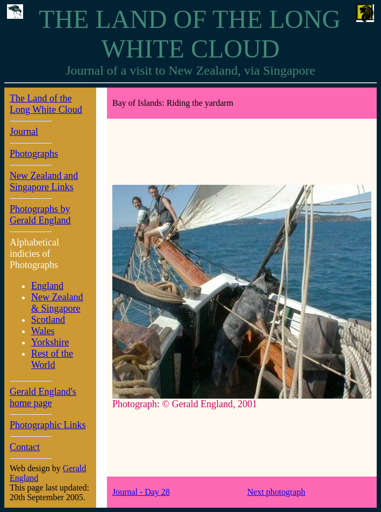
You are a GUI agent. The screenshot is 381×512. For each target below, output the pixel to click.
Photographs (34, 153)
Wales (43, 331)
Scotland (48, 319)
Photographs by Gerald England (40, 215)
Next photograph (276, 491)
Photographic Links (48, 425)
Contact (25, 447)
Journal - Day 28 (141, 491)
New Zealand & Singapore (57, 303)
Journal (24, 131)
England (47, 285)
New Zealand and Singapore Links (44, 181)
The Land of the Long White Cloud (46, 104)
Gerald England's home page (43, 397)
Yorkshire (50, 342)
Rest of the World (52, 359)
